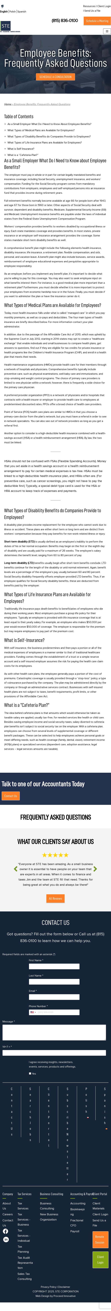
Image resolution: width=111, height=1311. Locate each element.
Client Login (100, 1223)
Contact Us (10, 798)
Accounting (77, 1212)
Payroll (74, 1240)
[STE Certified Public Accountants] (10, 26)
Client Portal (49, 1126)
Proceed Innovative (65, 1304)
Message (9, 1030)
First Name (36, 968)
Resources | (90, 6)
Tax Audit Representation (25, 1271)
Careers (8, 1223)
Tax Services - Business (24, 1228)
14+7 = (7, 1055)
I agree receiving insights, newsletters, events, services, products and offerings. (52, 1073)
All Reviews (55, 906)
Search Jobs (30, 1123)
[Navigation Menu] (107, 31)
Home (7, 104)
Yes (32, 1082)
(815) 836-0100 (65, 20)
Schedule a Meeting (97, 21)
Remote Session (99, 1248)
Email (33, 999)
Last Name (36, 984)
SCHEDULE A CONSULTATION (55, 77)
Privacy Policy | (49, 1295)
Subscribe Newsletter (67, 1143)
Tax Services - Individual (24, 1244)
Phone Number (38, 1014)
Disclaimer (64, 1295)
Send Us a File (92, 10)
